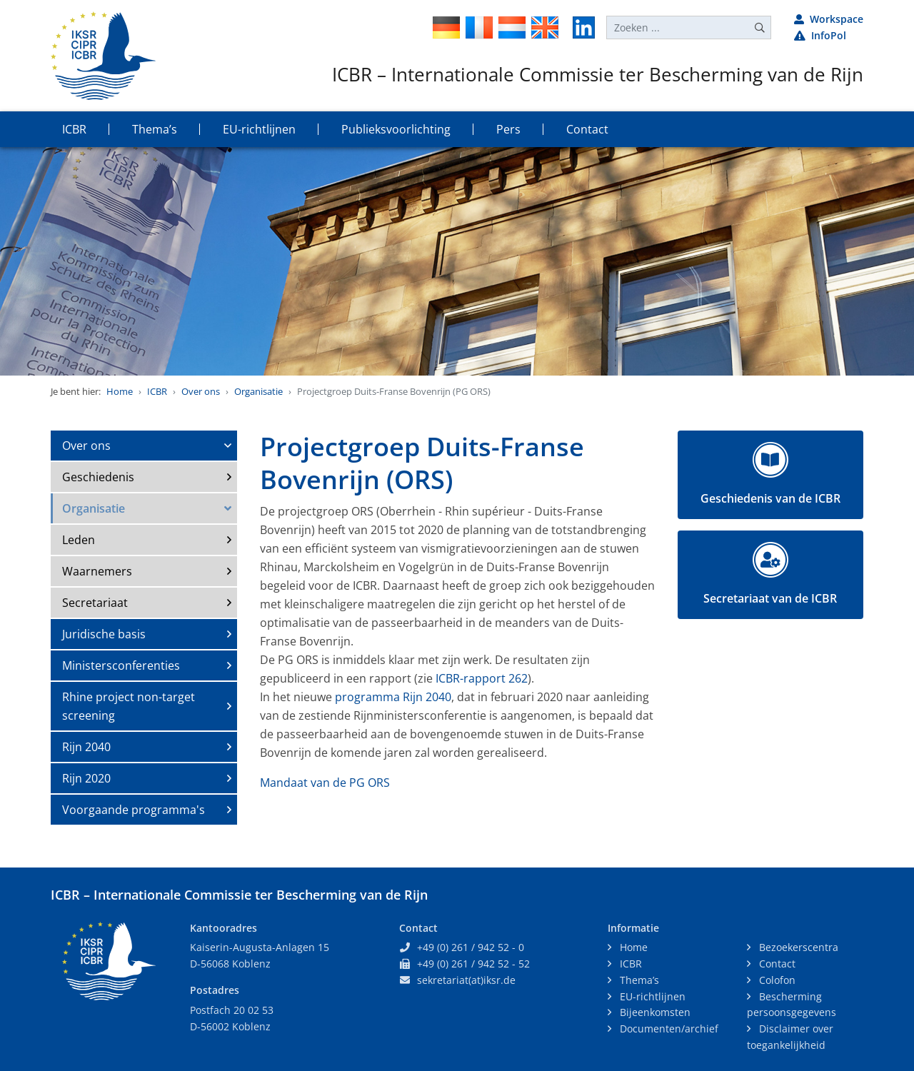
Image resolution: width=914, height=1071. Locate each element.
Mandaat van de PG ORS (325, 782)
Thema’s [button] (154, 129)
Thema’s (638, 980)
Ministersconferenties (121, 665)
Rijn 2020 (86, 778)
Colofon (775, 980)
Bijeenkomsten (653, 1012)
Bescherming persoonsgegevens (791, 1005)
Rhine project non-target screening (128, 706)
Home (119, 391)
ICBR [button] (74, 129)
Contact (775, 963)
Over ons (200, 391)
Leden (78, 540)
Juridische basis (104, 634)
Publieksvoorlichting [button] (396, 129)
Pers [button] (508, 129)
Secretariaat (95, 602)
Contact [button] (587, 129)
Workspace (828, 19)
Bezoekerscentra (797, 947)
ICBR (157, 391)
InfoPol (820, 35)
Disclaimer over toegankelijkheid (790, 1037)
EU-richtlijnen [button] (259, 129)
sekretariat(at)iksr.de (466, 980)
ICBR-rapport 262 (482, 678)
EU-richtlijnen (651, 996)
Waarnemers (97, 571)
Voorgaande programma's (133, 810)
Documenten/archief (667, 1028)
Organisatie (258, 391)
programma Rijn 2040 (393, 697)
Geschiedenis (98, 477)
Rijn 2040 (86, 747)
